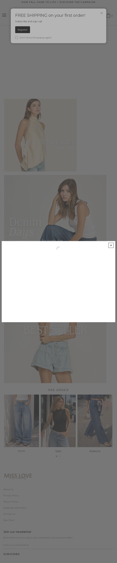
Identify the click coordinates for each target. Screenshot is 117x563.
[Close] (111, 245)
